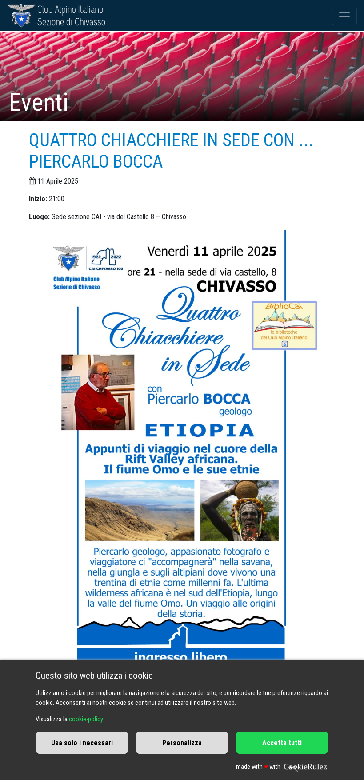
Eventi (39, 102)
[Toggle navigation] (344, 16)
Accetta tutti (282, 743)
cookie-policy (86, 719)
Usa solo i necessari (82, 743)
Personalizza (182, 743)
